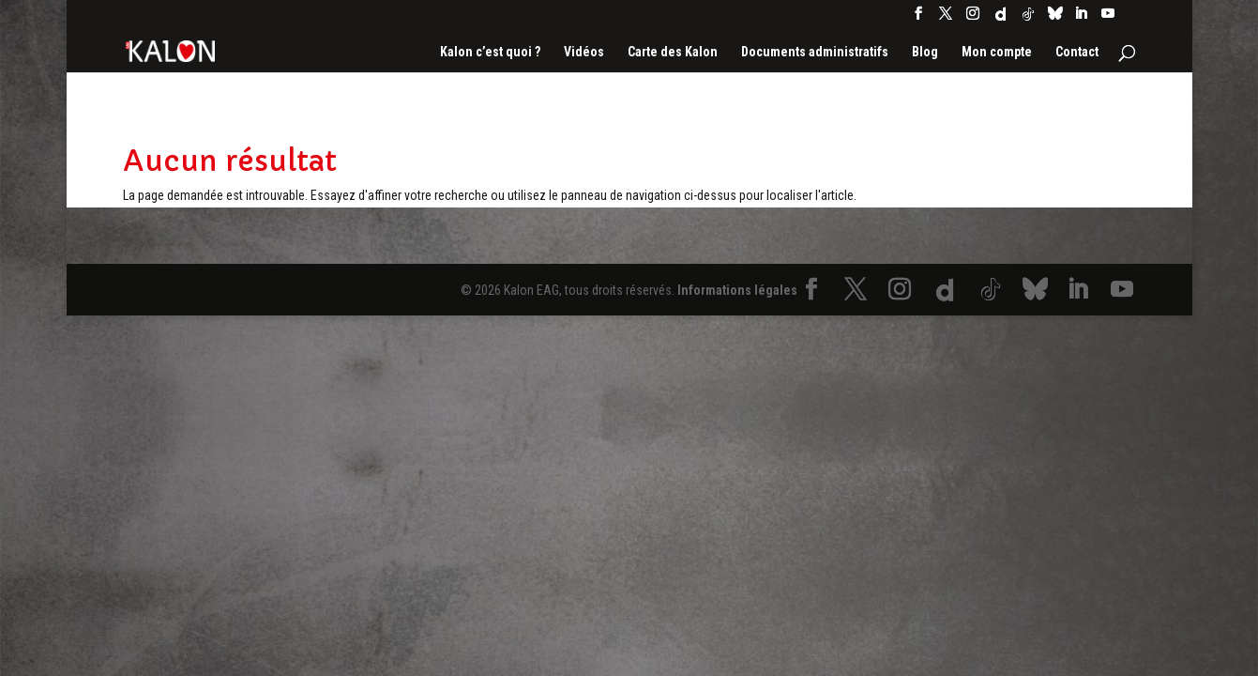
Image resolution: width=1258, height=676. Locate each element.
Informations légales (737, 290)
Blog (925, 52)
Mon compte (997, 52)
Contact (1077, 52)
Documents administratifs (814, 52)
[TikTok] (1028, 19)
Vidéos (584, 52)
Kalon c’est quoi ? (490, 52)
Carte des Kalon (673, 52)
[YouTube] (1107, 19)
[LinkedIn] (1080, 19)
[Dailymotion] (1000, 19)
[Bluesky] (1055, 18)
